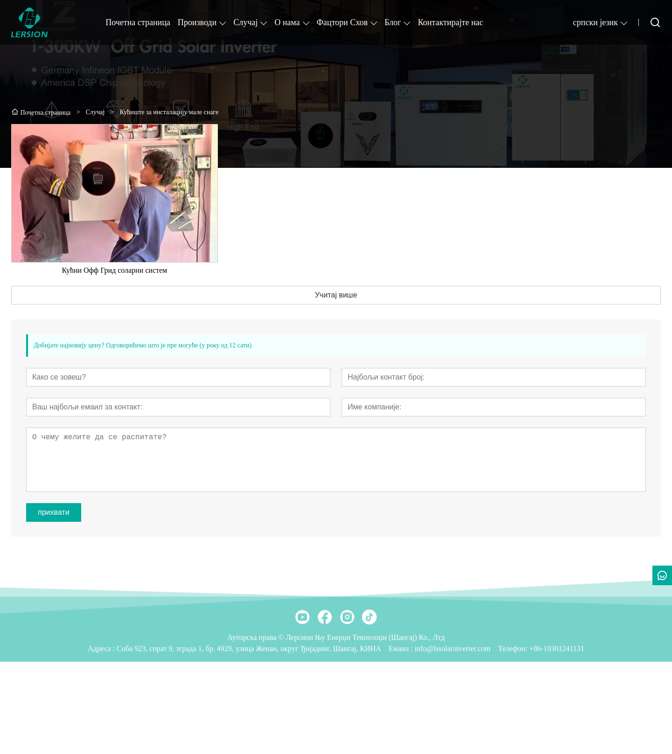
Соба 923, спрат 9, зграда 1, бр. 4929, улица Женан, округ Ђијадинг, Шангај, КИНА (249, 680)
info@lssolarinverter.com (453, 680)
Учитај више (336, 302)
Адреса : (102, 680)
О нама (287, 22)
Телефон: (512, 680)
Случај (245, 22)
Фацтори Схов (342, 22)
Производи (197, 22)
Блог (393, 22)
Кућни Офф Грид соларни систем (114, 278)
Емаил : (402, 680)
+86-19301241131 (556, 680)
